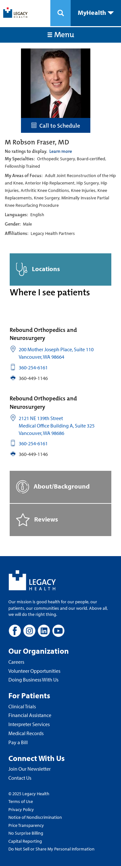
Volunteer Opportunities (34, 671)
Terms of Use (20, 801)
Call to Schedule (55, 126)
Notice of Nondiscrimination (35, 817)
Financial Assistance (29, 715)
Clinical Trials (22, 706)
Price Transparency (26, 825)
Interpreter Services (29, 724)
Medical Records (26, 733)
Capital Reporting (25, 841)
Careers (16, 662)
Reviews (37, 519)
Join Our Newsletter (29, 769)
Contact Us (19, 778)
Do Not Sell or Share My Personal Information (51, 849)
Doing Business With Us (33, 679)
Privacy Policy (21, 809)
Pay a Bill (18, 742)
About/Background (53, 486)
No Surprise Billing (25, 833)
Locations (38, 269)
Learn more (60, 151)
